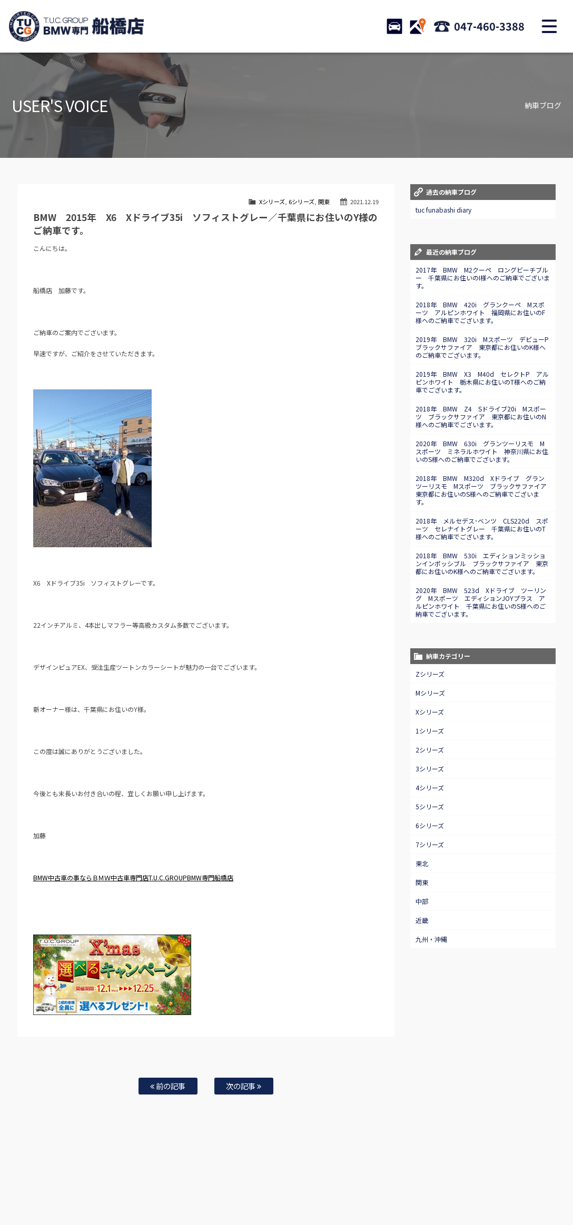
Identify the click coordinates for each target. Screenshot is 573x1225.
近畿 (422, 920)
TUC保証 (106, 1183)
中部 (422, 901)
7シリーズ (430, 844)
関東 (324, 201)
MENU (549, 26)
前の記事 (167, 1085)
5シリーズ (430, 806)
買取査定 (205, 1183)
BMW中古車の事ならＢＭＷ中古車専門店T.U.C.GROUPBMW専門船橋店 (133, 877)
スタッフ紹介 (358, 1183)
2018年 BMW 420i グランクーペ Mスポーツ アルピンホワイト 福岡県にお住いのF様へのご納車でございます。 (480, 312)
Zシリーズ (430, 673)
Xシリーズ (272, 201)
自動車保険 (241, 1183)
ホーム (26, 1183)
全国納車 (172, 1183)
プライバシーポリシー (528, 1183)
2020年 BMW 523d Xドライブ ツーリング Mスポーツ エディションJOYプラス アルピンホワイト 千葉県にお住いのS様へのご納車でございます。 (481, 602)
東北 (422, 863)
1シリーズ (430, 730)
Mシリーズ (430, 692)
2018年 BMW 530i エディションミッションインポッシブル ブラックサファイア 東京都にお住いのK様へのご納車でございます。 (482, 563)
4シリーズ (430, 787)
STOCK (394, 26)
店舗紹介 (397, 1183)
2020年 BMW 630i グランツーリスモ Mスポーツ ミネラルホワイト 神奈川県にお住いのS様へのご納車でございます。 (482, 451)
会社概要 (479, 1183)
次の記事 (243, 1085)
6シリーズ (301, 201)
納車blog (277, 1194)
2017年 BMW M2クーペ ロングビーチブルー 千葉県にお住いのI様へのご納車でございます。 (483, 277)
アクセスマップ (438, 1183)
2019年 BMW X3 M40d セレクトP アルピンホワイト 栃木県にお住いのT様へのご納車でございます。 (482, 381)
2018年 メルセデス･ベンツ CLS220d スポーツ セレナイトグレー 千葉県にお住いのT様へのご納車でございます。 (482, 528)
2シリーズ (430, 749)
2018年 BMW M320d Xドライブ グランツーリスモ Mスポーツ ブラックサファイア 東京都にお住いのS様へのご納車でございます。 (484, 490)
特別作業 (277, 1183)
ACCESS (417, 26)
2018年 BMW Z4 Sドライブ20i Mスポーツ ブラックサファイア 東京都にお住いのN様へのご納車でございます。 (481, 416)
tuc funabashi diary (443, 209)
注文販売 (139, 1183)
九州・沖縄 (431, 939)
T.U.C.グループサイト (325, 1194)
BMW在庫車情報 (65, 1183)
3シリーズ (430, 768)
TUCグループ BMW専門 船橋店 (76, 26)
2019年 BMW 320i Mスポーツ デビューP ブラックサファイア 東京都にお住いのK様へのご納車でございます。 (485, 347)
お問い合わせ (315, 1183)
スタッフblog (239, 1194)
